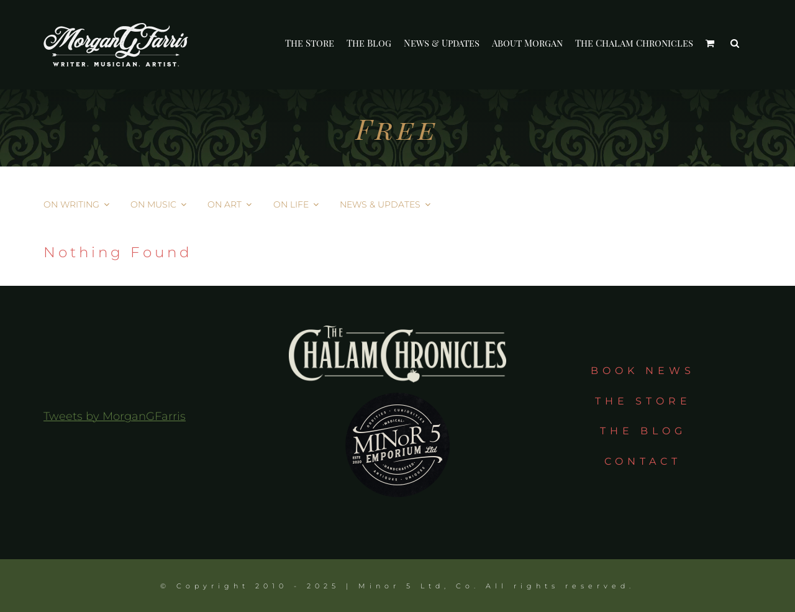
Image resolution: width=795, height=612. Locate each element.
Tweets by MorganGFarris (114, 416)
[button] (734, 43)
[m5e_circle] (397, 388)
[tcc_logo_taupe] (397, 331)
